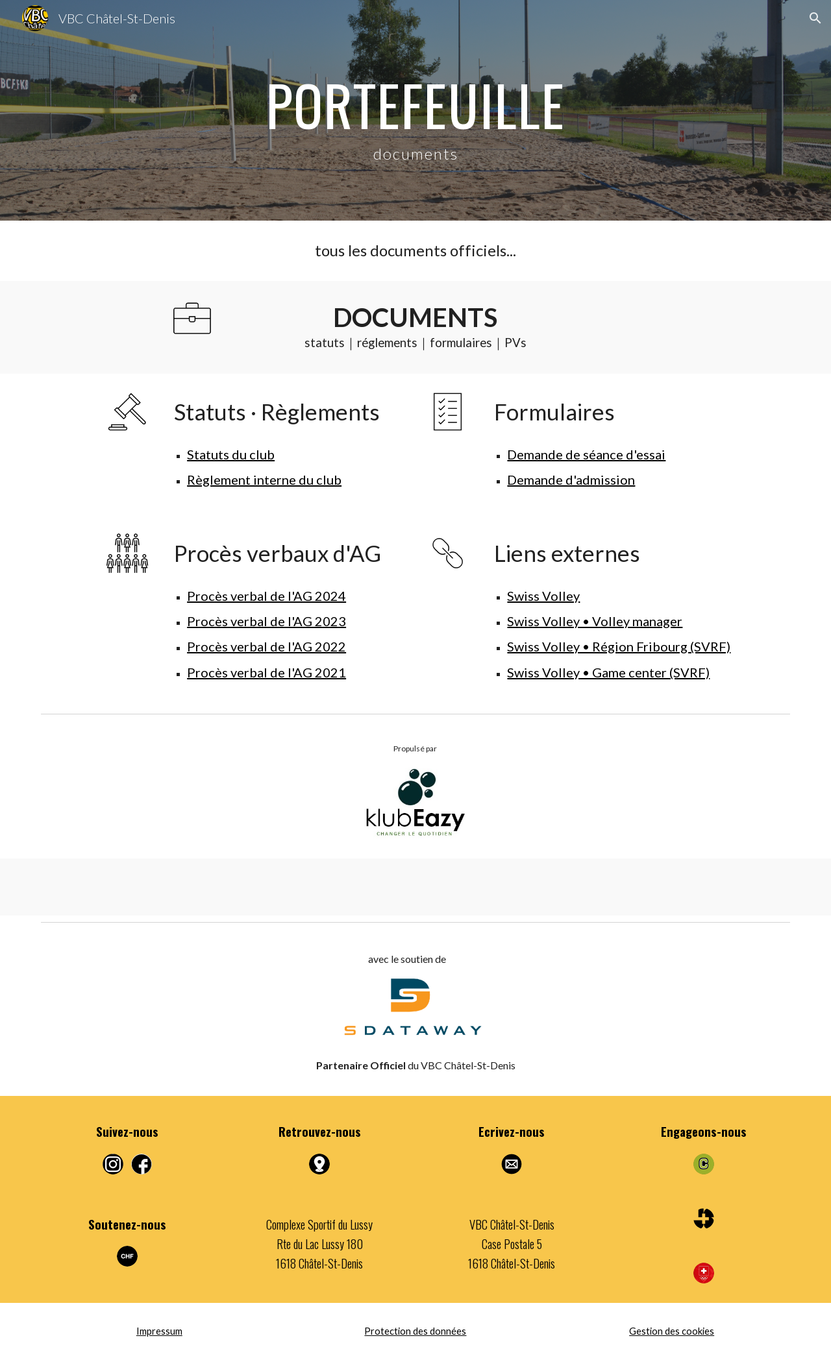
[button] (815, 18)
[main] (415, 110)
